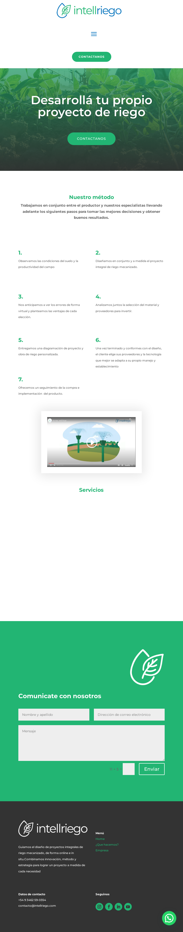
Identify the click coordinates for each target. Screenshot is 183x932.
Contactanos (92, 56)
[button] (169, 918)
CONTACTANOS (91, 138)
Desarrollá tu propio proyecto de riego (91, 106)
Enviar (151, 769)
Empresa (102, 850)
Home (100, 839)
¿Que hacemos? (107, 844)
